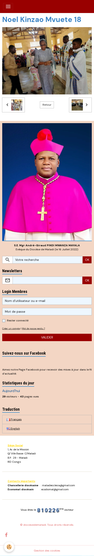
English (13, 428)
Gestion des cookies (47, 550)
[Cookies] (9, 547)
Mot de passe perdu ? (33, 328)
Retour (47, 105)
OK (87, 260)
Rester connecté (17, 320)
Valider (47, 337)
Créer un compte (11, 328)
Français (14, 419)
